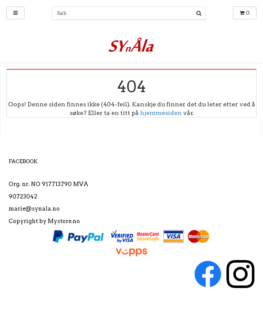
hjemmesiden (161, 112)
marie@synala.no (34, 208)
